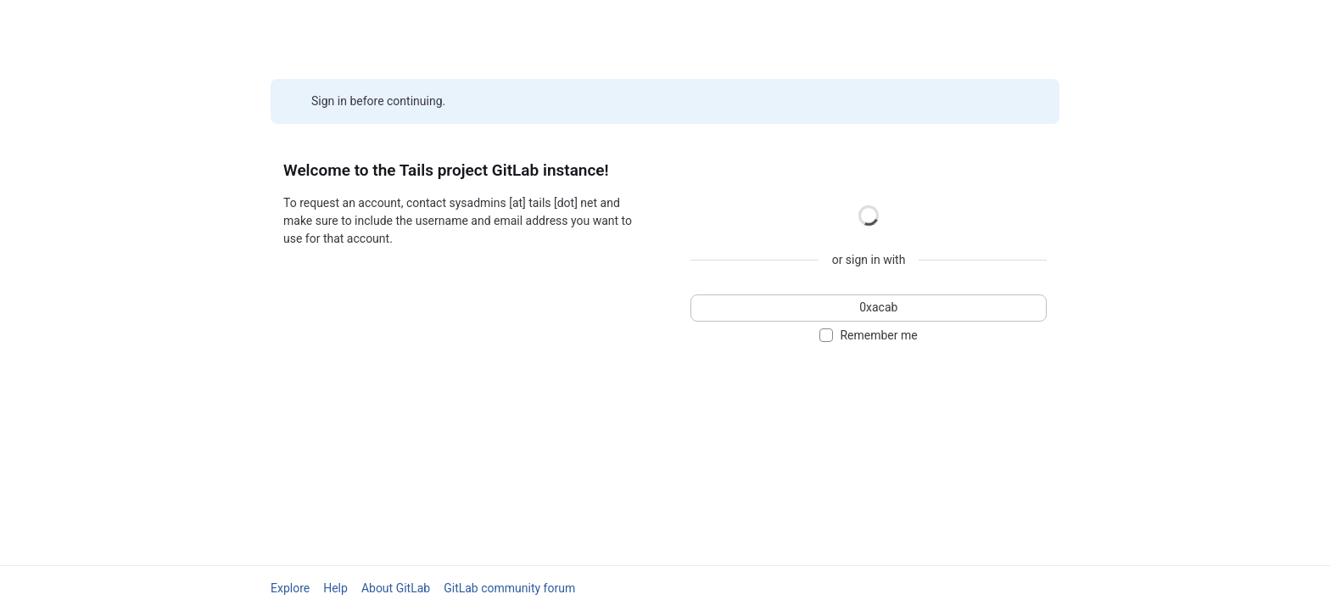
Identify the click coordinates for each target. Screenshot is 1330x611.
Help (335, 588)
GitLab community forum (509, 588)
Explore (290, 588)
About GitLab (395, 588)
